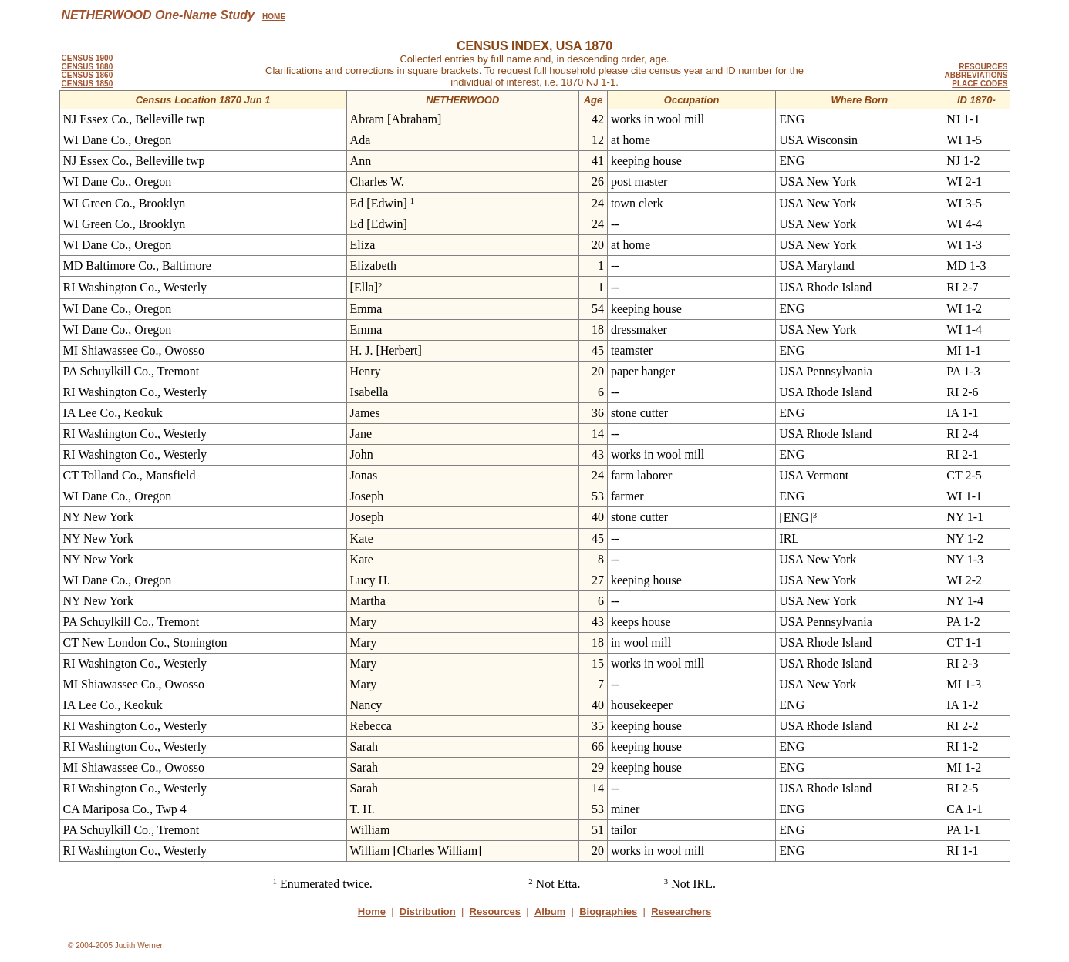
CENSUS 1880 (87, 66)
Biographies (608, 911)
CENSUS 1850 (87, 83)
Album (549, 911)
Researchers (681, 911)
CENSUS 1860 (87, 75)
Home (372, 911)
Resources (495, 911)
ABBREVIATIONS (975, 75)
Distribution (428, 911)
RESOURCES (983, 66)
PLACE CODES (979, 83)
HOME (273, 16)
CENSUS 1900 (87, 58)
